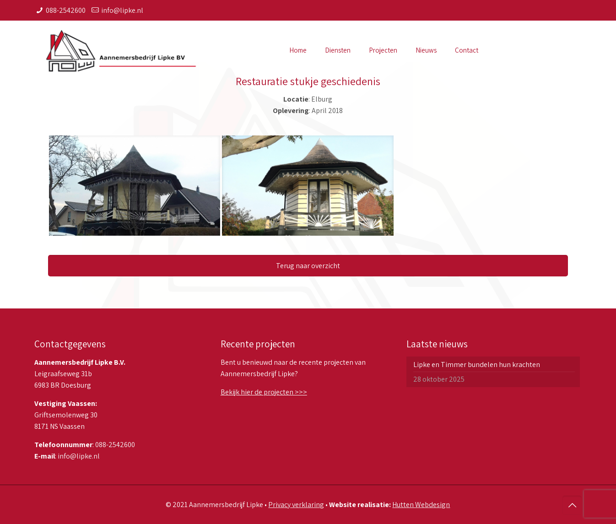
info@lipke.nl (122, 10)
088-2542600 (66, 10)
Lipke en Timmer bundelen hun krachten (476, 364)
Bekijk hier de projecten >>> (264, 392)
